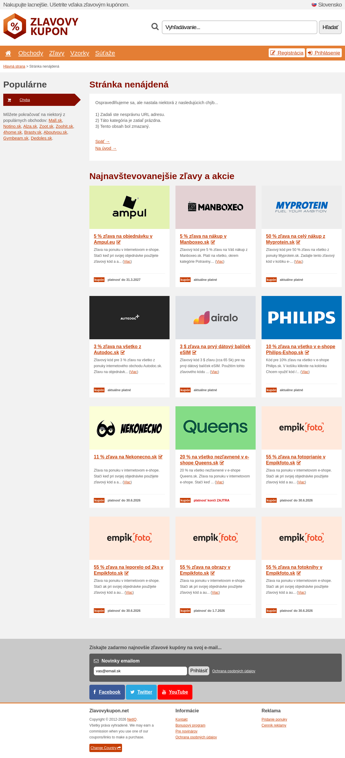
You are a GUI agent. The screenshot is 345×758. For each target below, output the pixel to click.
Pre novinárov (186, 731)
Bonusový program (190, 725)
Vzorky (79, 53)
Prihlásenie (324, 53)
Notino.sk (12, 126)
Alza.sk (30, 126)
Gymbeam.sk (16, 138)
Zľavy (56, 53)
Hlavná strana (14, 66)
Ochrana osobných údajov (233, 671)
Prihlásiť (199, 670)
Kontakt (181, 719)
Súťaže (105, 53)
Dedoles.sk (41, 138)
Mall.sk (55, 120)
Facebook (110, 692)
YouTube (178, 692)
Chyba (16, 100)
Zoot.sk (46, 126)
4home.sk (12, 132)
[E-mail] (140, 671)
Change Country (106, 748)
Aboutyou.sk (55, 132)
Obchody (30, 53)
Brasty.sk (32, 132)
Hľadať (330, 27)
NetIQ (132, 719)
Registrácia (286, 53)
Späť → (102, 141)
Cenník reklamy (274, 725)
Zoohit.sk (64, 126)
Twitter (144, 692)
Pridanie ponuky (274, 719)
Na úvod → (106, 148)
